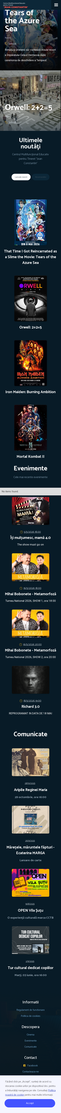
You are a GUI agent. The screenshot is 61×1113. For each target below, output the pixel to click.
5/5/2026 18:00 (32, 532)
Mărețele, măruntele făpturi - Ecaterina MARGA (30, 850)
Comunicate (30, 1047)
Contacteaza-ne (30, 1072)
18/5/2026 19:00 (32, 701)
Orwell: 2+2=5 (30, 327)
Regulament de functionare (30, 1010)
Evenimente (31, 1041)
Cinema (30, 1035)
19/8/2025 (29, 904)
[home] (14, 4)
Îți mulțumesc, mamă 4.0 (30, 538)
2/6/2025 (30, 961)
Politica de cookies (30, 1016)
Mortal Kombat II (30, 457)
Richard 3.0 (30, 707)
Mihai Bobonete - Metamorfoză (30, 594)
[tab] (21, 177)
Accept (30, 1103)
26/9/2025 (30, 841)
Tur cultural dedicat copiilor (30, 968)
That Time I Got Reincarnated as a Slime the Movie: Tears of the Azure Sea (30, 257)
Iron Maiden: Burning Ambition (30, 392)
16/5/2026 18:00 (32, 588)
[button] (56, 5)
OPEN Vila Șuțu (30, 911)
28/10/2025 (30, 783)
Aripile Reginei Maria (30, 790)
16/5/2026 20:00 (32, 644)
